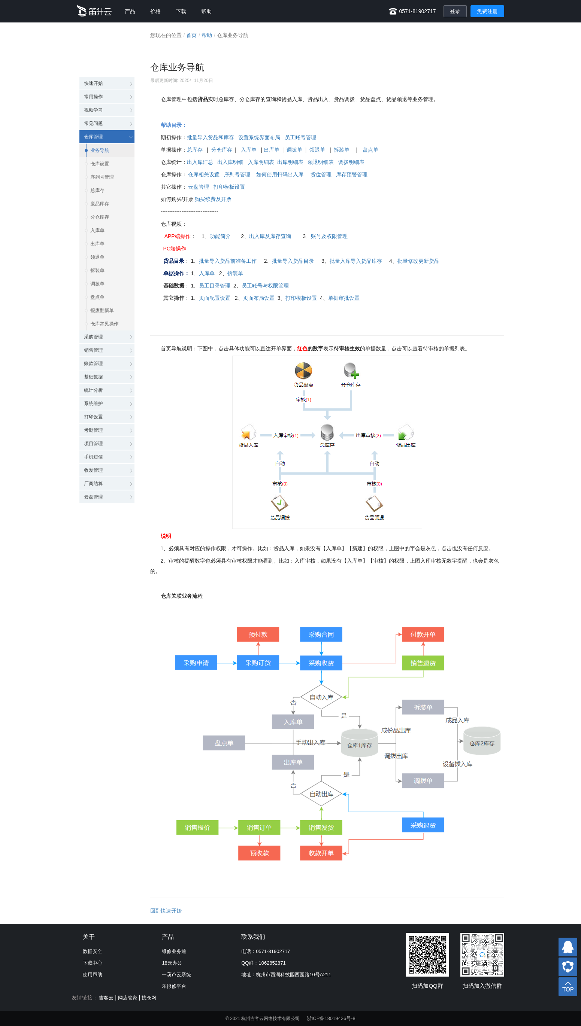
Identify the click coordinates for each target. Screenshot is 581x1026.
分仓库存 (100, 186)
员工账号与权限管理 (265, 286)
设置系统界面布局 (259, 137)
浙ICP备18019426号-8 (331, 1018)
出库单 (97, 216)
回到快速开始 (166, 911)
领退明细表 (321, 162)
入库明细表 (261, 162)
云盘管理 (198, 187)
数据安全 (92, 951)
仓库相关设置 (204, 174)
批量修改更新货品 (418, 261)
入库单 (97, 201)
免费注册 (487, 11)
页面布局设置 (259, 298)
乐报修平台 (174, 986)
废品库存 (100, 171)
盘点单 (97, 275)
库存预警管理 (351, 174)
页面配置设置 (214, 298)
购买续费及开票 (213, 199)
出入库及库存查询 (270, 236)
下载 (181, 11)
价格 (155, 11)
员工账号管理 (300, 137)
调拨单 (97, 261)
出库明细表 (290, 162)
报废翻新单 (103, 290)
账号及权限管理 (329, 236)
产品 (130, 11)
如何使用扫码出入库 (279, 174)
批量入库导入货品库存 (356, 261)
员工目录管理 (214, 286)
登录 (455, 11)
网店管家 (127, 998)
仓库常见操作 (105, 305)
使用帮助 (92, 974)
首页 (191, 35)
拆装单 (97, 246)
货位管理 (321, 174)
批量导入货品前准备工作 (228, 261)
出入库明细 (230, 162)
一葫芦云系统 (176, 974)
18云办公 (172, 963)
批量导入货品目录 (293, 261)
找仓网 (149, 998)
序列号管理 (103, 141)
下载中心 (92, 963)
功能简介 (220, 236)
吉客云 (106, 998)
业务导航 (100, 111)
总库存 (97, 156)
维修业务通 (174, 951)
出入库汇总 (200, 162)
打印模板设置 (229, 187)
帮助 (206, 11)
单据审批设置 (344, 298)
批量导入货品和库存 (210, 137)
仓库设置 (100, 126)
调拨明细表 (350, 162)
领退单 (97, 231)
